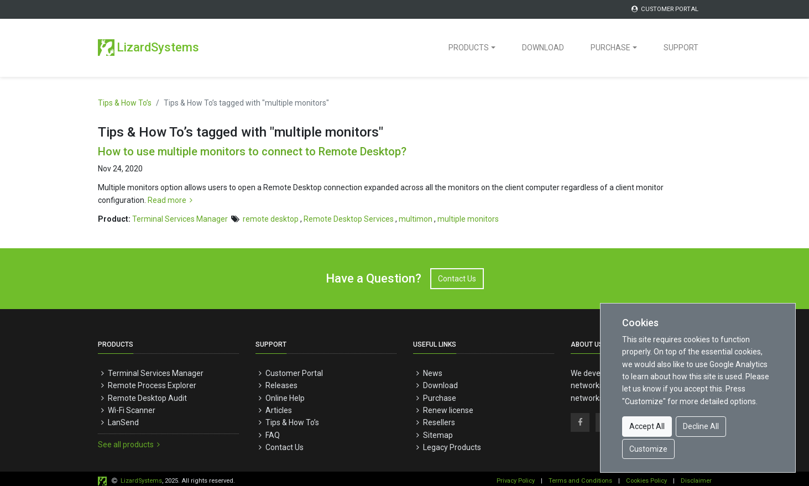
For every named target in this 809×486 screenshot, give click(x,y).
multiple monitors (468, 219)
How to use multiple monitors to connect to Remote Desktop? (252, 151)
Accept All (647, 426)
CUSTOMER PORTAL (664, 9)
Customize (648, 449)
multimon (415, 219)
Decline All (701, 426)
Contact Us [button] (457, 278)
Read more (172, 200)
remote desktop (271, 219)
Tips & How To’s (125, 102)
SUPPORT (681, 47)
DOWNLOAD (543, 47)
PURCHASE (610, 47)
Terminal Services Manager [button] (180, 219)
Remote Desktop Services (349, 219)
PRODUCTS (468, 47)
